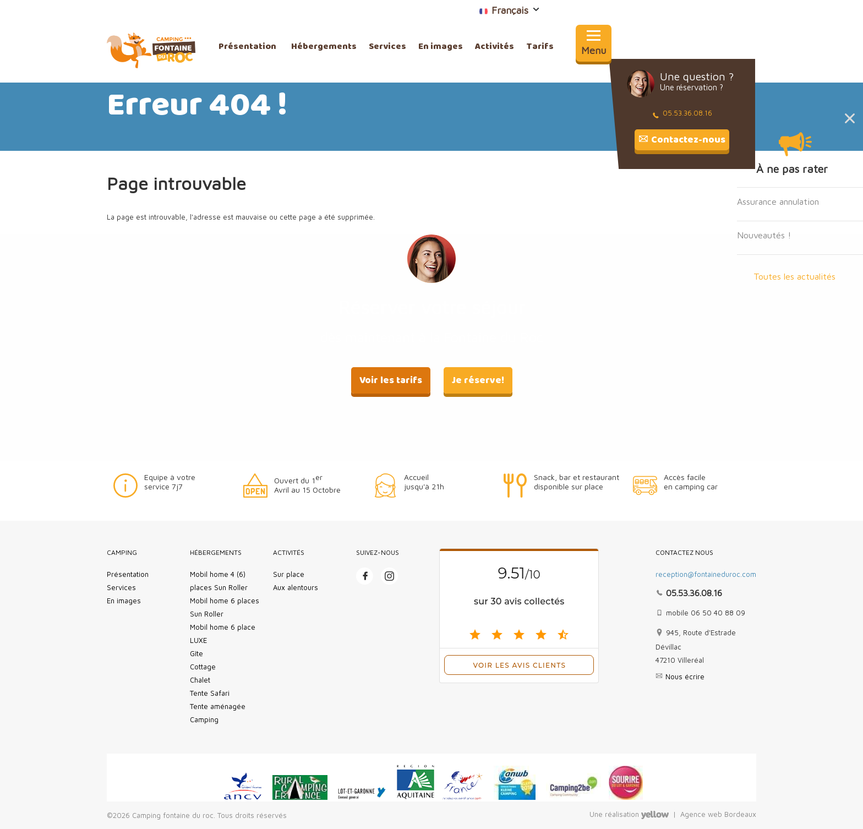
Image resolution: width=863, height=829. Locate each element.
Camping (204, 719)
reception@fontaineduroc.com (706, 574)
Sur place (288, 574)
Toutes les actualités (794, 276)
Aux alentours (295, 587)
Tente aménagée (217, 706)
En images (440, 47)
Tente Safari (210, 693)
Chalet (200, 679)
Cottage (203, 666)
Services (387, 47)
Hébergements (324, 47)
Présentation (247, 47)
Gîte (196, 653)
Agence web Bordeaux (718, 815)
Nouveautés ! (764, 235)
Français (493, 10)
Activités (494, 47)
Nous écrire (684, 676)
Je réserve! (478, 380)
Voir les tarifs (390, 380)
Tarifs (540, 47)
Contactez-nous (688, 140)
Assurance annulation (778, 201)
